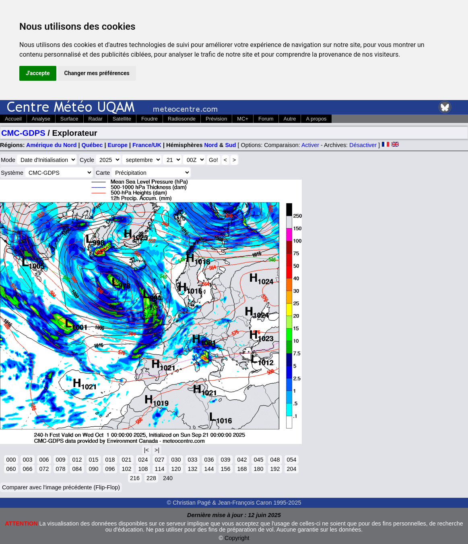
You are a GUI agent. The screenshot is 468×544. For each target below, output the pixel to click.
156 (225, 469)
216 (135, 478)
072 (44, 469)
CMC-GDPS (23, 133)
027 (159, 459)
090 (93, 469)
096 (110, 469)
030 (176, 459)
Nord (211, 145)
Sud (230, 145)
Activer (310, 145)
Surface (69, 119)
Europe (117, 145)
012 (77, 459)
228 (151, 478)
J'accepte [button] (38, 73)
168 (242, 469)
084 (77, 469)
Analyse (41, 119)
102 (126, 469)
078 (60, 469)
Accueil (13, 119)
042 (242, 459)
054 (291, 459)
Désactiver (363, 145)
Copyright (237, 538)
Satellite (122, 119)
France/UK (146, 145)
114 (159, 469)
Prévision (216, 119)
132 (192, 469)
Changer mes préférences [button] (97, 73)
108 (143, 469)
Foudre (149, 119)
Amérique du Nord (51, 145)
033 (192, 459)
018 (110, 459)
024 (143, 459)
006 (44, 459)
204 (291, 469)
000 (11, 459)
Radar (96, 119)
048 (275, 459)
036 (209, 459)
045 (258, 459)
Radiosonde (182, 119)
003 (27, 459)
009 (60, 459)
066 (27, 469)
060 (11, 469)
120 (176, 469)
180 (258, 469)
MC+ (242, 119)
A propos (316, 119)
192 (275, 469)
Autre (290, 119)
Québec (92, 145)
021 (126, 459)
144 (209, 469)
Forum (265, 119)
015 (93, 459)
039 (225, 459)
